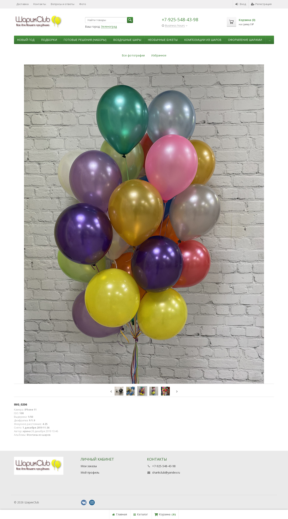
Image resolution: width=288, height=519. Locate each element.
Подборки (49, 40)
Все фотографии (133, 55)
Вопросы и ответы (62, 4)
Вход (240, 4)
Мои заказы (89, 466)
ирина (27, 431)
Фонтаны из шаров (39, 435)
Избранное (158, 55)
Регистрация (261, 4)
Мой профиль (90, 472)
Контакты (39, 4)
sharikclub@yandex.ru (166, 472)
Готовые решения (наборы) (85, 40)
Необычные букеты (163, 40)
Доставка (22, 4)
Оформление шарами (245, 40)
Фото (82, 4)
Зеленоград (109, 26)
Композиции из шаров (202, 40)
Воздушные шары (127, 40)
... (270, 40)
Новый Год (25, 40)
